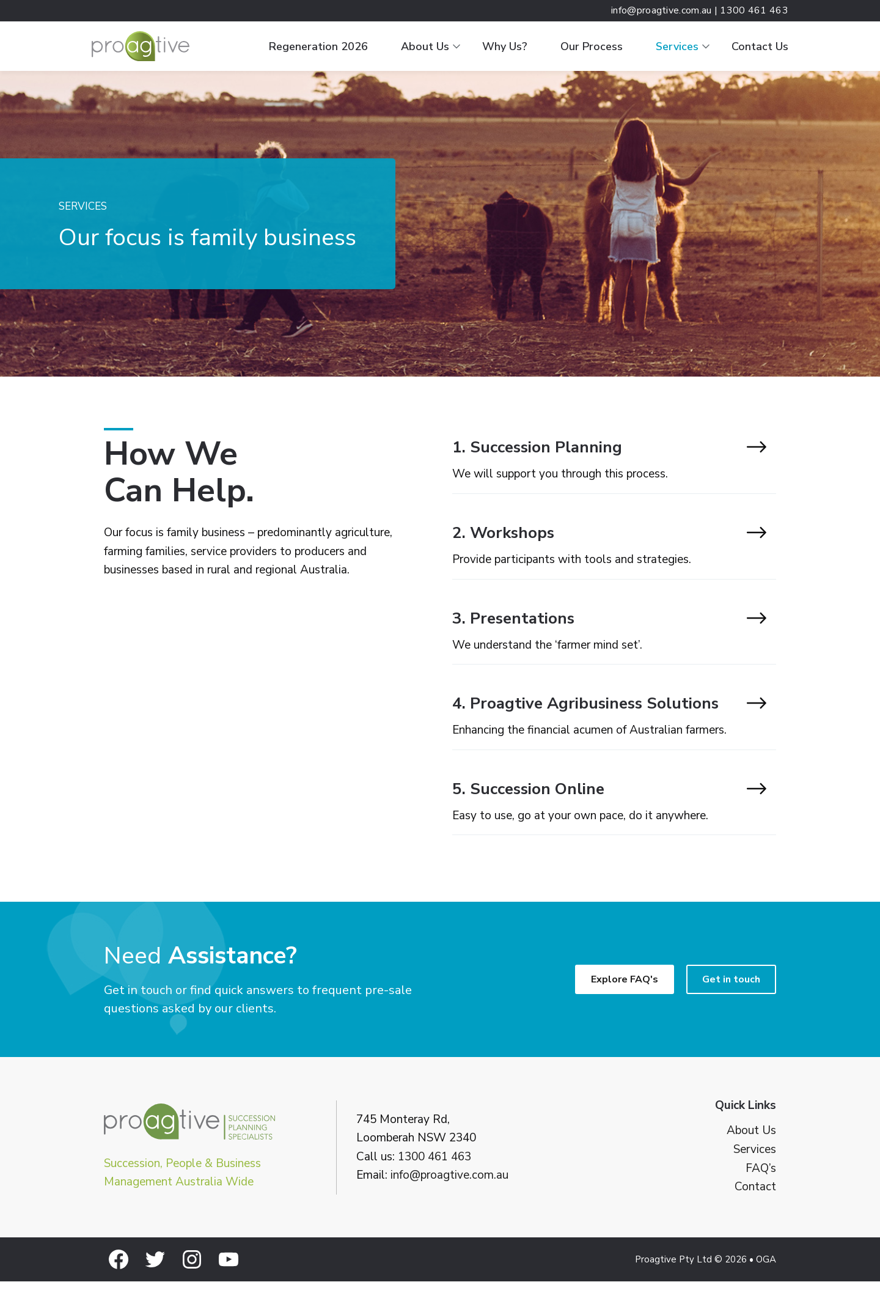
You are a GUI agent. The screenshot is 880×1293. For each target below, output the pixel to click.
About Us (425, 46)
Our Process (591, 46)
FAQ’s (761, 1179)
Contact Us (760, 46)
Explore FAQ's (624, 991)
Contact (755, 1198)
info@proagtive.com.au (449, 1187)
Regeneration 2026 (318, 46)
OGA (766, 1271)
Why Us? (504, 46)
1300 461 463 (434, 1168)
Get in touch (731, 991)
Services (677, 46)
